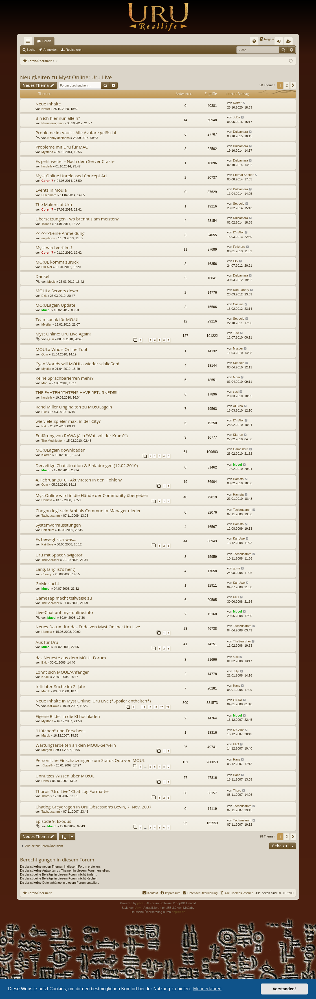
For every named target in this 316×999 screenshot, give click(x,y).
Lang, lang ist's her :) (55, 569)
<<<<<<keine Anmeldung (60, 233)
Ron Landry (241, 289)
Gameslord (240, 449)
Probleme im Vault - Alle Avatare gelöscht (76, 132)
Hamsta (238, 479)
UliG (236, 597)
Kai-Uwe (47, 544)
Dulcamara (240, 131)
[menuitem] (254, 41)
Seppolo (238, 203)
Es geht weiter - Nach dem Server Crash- (75, 161)
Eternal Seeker (243, 174)
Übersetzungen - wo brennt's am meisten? (77, 219)
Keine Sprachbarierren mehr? (64, 378)
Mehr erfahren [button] (207, 988)
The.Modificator (52, 440)
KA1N (45, 676)
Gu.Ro (237, 700)
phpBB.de (178, 912)
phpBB (141, 903)
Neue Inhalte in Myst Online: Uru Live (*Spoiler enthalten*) (93, 701)
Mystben (47, 721)
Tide (236, 333)
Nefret (45, 108)
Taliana (46, 224)
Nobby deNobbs (58, 138)
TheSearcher (50, 560)
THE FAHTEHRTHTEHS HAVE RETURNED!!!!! (77, 392)
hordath (46, 166)
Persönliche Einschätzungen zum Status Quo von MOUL (90, 760)
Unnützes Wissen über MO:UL (65, 776)
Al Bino (238, 406)
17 (143, 707)
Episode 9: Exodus (53, 821)
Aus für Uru (47, 642)
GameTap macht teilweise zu (64, 598)
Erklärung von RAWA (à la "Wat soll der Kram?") (82, 435)
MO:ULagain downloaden (60, 450)
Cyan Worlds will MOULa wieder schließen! (77, 363)
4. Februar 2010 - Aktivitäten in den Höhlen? (79, 480)
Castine (238, 304)
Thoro (45, 796)
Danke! (42, 276)
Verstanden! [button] (284, 989)
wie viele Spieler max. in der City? (68, 421)
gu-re (236, 568)
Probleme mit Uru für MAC (62, 147)
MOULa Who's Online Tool (61, 349)
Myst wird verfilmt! (54, 247)
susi (236, 391)
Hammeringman (52, 123)
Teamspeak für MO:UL (58, 319)
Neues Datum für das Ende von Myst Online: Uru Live (88, 626)
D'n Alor (238, 232)
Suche (31, 49)
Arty (138, 907)
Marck (45, 691)
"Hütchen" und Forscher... (61, 730)
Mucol (46, 310)
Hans (236, 685)
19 (155, 707)
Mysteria (47, 152)
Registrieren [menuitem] (290, 42)
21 (167, 707)
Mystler (46, 324)
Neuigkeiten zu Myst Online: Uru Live (66, 77)
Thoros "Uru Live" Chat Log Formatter (72, 791)
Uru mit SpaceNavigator (59, 555)
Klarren (238, 434)
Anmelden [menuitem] (280, 42)
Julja (236, 671)
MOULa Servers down (57, 290)
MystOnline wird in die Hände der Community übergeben (92, 495)
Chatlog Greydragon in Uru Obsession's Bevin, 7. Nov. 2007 (94, 807)
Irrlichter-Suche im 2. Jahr (60, 686)
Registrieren (74, 49)
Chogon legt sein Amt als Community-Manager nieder (88, 510)
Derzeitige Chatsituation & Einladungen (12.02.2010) (87, 465)
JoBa (236, 117)
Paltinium (47, 530)
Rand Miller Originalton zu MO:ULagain (74, 407)
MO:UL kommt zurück (57, 262)
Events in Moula (51, 190)
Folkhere (239, 246)
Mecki (51, 281)
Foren (46, 41)
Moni (44, 383)
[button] (293, 85)
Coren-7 (47, 180)
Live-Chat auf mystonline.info (64, 612)
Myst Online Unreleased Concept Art (71, 175)
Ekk (235, 261)
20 (161, 707)
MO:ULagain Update (55, 305)
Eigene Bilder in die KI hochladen (68, 716)
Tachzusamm (50, 515)
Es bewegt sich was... (56, 539)
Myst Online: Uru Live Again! (63, 334)
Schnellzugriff (29, 42)
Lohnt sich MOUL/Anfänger (62, 672)
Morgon (46, 750)
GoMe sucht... (49, 583)
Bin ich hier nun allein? (58, 118)
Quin (50, 339)
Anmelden (50, 49)
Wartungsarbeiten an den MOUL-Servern (76, 745)
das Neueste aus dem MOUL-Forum (71, 657)
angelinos (48, 238)
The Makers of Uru (54, 204)
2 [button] (287, 85)
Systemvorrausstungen (58, 525)
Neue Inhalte (48, 104)
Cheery (46, 574)
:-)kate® (46, 765)
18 (149, 707)
